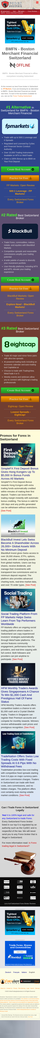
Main (14, 11)
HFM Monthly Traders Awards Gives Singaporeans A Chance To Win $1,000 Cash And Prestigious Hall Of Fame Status (20, 695)
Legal (27, 988)
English (22, 11)
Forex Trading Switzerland (22, 96)
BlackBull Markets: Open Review (21, 307)
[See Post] (6, 510)
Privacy (15, 988)
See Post (30, 1016)
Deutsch (8, 972)
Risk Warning (21, 988)
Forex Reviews (32, 11)
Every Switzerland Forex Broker (21, 210)
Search (32, 988)
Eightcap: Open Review (20, 416)
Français (16, 972)
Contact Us (9, 988)
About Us (2, 988)
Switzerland (6, 11)
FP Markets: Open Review (21, 195)
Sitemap (37, 988)
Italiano (24, 972)
